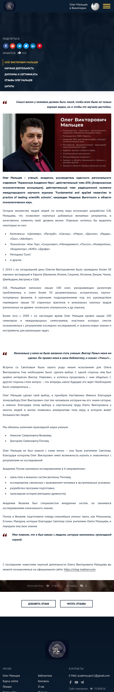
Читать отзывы (76, 603)
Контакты (43, 681)
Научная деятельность (19, 68)
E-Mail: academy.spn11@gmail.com (89, 675)
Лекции (7, 686)
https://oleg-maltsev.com (80, 569)
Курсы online (10, 681)
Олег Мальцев (11, 675)
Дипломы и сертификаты (21, 74)
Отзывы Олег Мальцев (18, 80)
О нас (41, 686)
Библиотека (45, 675)
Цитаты (9, 86)
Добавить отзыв (38, 603)
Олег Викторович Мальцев (21, 62)
